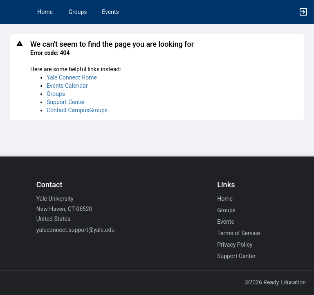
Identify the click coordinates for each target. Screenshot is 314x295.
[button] (10, 12)
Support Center (66, 102)
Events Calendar (67, 85)
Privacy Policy (234, 244)
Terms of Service (238, 233)
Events (110, 12)
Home (225, 198)
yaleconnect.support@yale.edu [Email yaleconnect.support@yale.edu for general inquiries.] (75, 230)
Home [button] (45, 12)
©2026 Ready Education (275, 282)
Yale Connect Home (72, 77)
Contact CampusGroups (77, 110)
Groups (78, 12)
